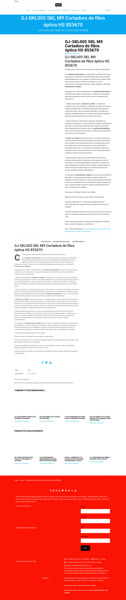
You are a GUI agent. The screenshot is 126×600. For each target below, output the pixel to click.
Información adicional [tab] (61, 241)
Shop (22, 480)
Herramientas (86, 231)
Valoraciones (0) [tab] (78, 241)
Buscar (16, 1)
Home (16, 480)
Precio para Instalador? (72, 54)
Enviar (85, 548)
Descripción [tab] (45, 241)
